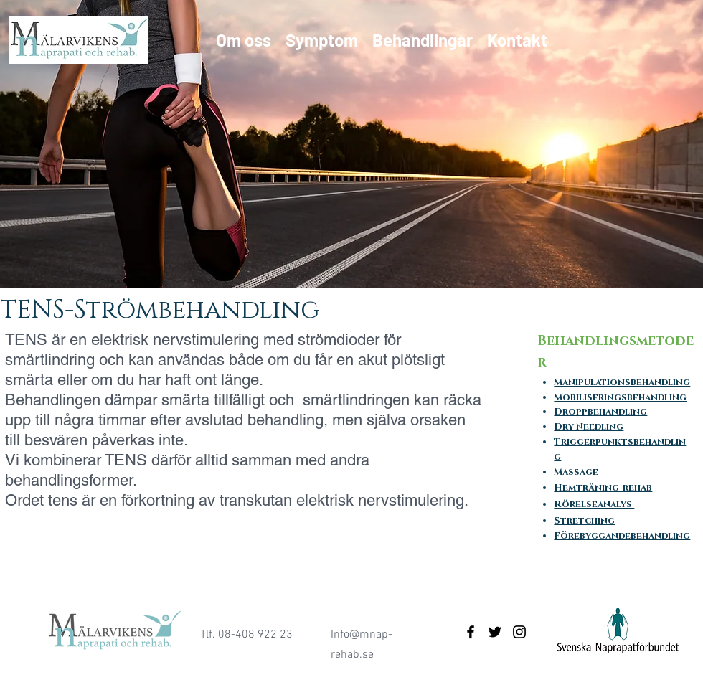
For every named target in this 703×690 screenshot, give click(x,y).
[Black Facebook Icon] (470, 632)
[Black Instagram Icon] (519, 632)
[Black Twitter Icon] (495, 632)
